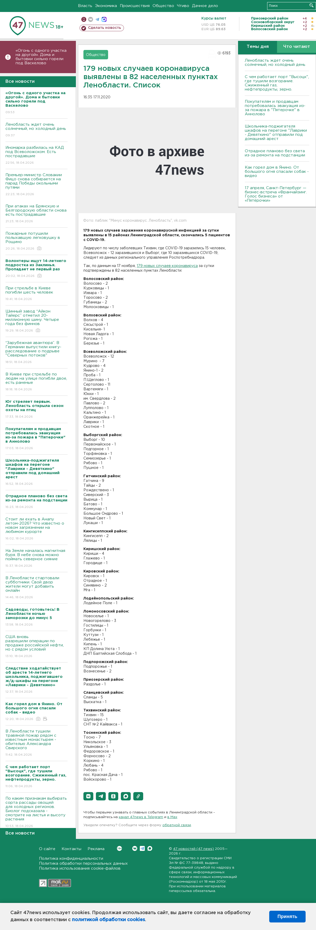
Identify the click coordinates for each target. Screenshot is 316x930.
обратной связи (176, 825)
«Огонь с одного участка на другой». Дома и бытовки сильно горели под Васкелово (41, 57)
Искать (311, 5)
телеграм (97, 19)
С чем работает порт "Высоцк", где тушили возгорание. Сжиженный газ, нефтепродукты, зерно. (277, 83)
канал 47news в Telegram (141, 817)
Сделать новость (104, 27)
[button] (88, 796)
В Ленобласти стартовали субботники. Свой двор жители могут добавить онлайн (36, 588)
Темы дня (258, 47)
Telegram (142, 848)
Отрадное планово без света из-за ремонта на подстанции (275, 153)
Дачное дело (205, 6)
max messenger (104, 19)
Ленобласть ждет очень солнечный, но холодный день (36, 130)
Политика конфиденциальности (71, 858)
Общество (163, 6)
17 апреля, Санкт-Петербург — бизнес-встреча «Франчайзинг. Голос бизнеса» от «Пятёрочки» (276, 194)
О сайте (47, 849)
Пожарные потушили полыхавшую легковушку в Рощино (36, 241)
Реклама (96, 849)
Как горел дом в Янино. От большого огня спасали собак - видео (277, 171)
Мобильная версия (83, 19)
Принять (287, 916)
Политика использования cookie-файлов (80, 868)
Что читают (296, 47)
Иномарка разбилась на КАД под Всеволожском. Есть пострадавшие (36, 155)
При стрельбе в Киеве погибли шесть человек (36, 293)
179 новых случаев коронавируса (167, 265)
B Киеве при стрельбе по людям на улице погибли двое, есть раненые (36, 382)
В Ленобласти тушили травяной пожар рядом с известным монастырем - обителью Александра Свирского (36, 743)
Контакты (71, 849)
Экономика (106, 6)
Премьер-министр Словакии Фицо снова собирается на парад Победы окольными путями (36, 184)
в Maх (172, 817)
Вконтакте (119, 848)
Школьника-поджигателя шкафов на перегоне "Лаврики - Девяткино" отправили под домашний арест (276, 133)
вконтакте (90, 19)
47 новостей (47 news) (193, 849)
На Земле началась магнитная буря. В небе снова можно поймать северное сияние (36, 558)
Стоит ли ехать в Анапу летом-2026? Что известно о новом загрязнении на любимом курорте (36, 529)
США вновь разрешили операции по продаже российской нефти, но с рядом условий (36, 646)
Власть (85, 6)
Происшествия (135, 6)
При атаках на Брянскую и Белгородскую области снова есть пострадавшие (36, 214)
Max (149, 848)
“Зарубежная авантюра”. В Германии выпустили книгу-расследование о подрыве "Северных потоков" (36, 352)
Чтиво (183, 6)
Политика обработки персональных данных (83, 863)
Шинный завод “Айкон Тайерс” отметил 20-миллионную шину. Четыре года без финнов (36, 321)
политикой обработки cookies (108, 920)
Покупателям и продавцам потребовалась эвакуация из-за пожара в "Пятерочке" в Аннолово (275, 108)
